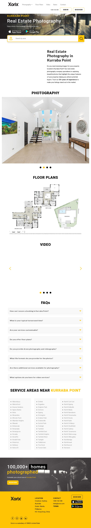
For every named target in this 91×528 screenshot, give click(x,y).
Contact (63, 4)
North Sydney (68, 429)
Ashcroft (15, 448)
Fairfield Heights (43, 434)
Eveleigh (41, 426)
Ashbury (15, 445)
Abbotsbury (16, 402)
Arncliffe (15, 437)
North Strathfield (69, 426)
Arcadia (15, 434)
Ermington (41, 415)
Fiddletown (42, 442)
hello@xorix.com (58, 504)
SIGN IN (65, 9)
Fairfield (41, 429)
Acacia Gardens (17, 407)
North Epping (68, 404)
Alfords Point (16, 418)
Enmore (41, 410)
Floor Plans (39, 4)
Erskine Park (42, 418)
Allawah (15, 423)
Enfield (40, 402)
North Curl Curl (69, 402)
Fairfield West (42, 437)
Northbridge (68, 440)
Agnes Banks (16, 410)
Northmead (68, 442)
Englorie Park (42, 407)
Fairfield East (42, 431)
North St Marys (69, 423)
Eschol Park (42, 423)
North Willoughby (70, 437)
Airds (14, 412)
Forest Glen (42, 448)
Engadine (41, 404)
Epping (40, 412)
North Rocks (68, 418)
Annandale (15, 429)
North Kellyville (69, 407)
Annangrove (16, 431)
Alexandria (15, 415)
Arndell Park (16, 440)
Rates (55, 4)
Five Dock (41, 445)
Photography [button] (27, 4)
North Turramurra (70, 431)
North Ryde (68, 421)
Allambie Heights (18, 421)
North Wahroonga (70, 434)
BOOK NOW (79, 9)
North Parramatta (70, 415)
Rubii (38, 523)
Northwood (68, 445)
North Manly (68, 410)
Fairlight (41, 440)
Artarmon (15, 442)
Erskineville (42, 421)
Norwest (67, 448)
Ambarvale (16, 426)
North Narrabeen (69, 412)
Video (48, 4)
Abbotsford (16, 404)
